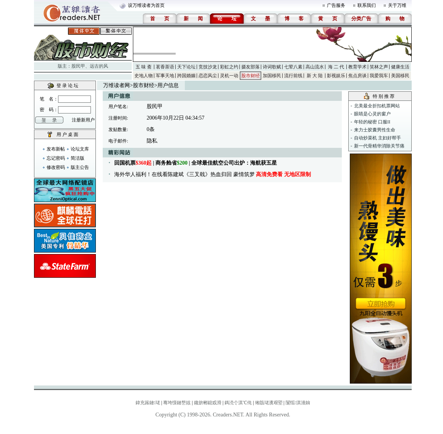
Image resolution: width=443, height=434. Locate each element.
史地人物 (143, 75)
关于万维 (397, 5)
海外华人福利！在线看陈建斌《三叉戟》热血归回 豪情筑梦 (212, 174)
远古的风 (99, 66)
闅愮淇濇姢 (298, 402)
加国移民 (272, 75)
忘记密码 (56, 158)
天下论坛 (186, 67)
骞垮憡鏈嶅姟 (177, 402)
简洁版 (77, 158)
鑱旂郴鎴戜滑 (208, 402)
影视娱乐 (336, 75)
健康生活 (400, 67)
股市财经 (250, 75)
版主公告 (80, 167)
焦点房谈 (357, 75)
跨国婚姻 (186, 75)
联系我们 (366, 5)
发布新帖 (56, 149)
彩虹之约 (229, 67)
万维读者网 (116, 85)
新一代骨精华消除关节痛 (379, 146)
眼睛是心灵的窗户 (372, 114)
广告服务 (336, 5)
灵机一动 (229, 75)
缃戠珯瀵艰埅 (269, 402)
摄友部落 (250, 67)
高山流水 (315, 67)
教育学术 (357, 67)
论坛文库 (80, 149)
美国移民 (400, 75)
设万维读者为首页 (146, 5)
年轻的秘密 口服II (372, 122)
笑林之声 (379, 67)
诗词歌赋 (272, 67)
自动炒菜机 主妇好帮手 (377, 138)
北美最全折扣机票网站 (377, 105)
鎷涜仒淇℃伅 (238, 402)
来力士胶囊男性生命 (374, 130)
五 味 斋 (144, 67)
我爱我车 (379, 75)
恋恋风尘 (208, 75)
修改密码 (56, 167)
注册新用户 (83, 120)
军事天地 (165, 75)
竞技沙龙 (208, 67)
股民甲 (78, 66)
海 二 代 (336, 67)
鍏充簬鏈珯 (148, 402)
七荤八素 (293, 67)
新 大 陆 (315, 75)
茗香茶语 (165, 67)
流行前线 (293, 75)
